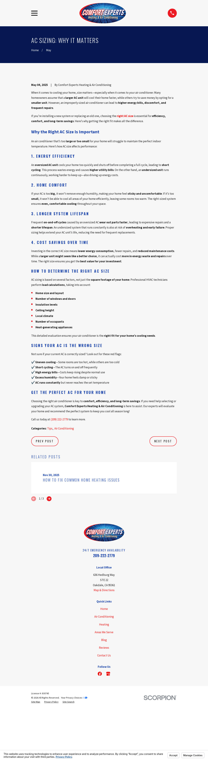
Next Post (163, 499)
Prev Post (45, 499)
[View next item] (49, 557)
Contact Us (104, 714)
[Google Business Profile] (108, 732)
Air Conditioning (64, 487)
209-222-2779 (104, 614)
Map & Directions (104, 649)
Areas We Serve (104, 690)
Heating (104, 683)
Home (104, 667)
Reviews (104, 706)
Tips (49, 487)
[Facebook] (100, 732)
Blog (104, 698)
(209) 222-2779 (59, 478)
